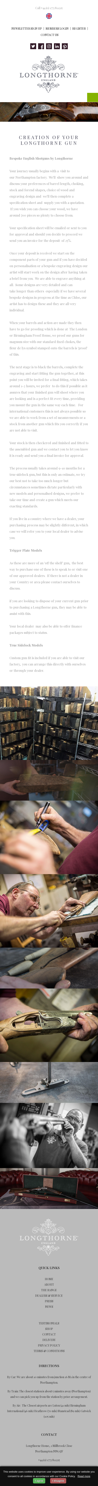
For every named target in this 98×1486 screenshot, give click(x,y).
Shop (49, 1329)
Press (49, 1301)
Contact (49, 1334)
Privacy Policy (49, 1345)
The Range (49, 1290)
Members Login (57, 28)
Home (49, 1279)
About (49, 1284)
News (49, 1307)
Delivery (49, 1340)
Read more (84, 1476)
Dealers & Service (49, 1296)
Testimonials (49, 1323)
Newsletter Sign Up (26, 28)
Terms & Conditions (49, 1351)
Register (79, 28)
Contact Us (49, 35)
